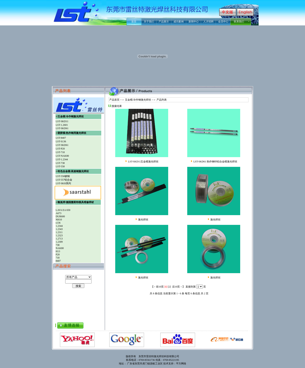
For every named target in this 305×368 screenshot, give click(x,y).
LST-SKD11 (62, 121)
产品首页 (114, 99)
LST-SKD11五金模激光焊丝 (143, 161)
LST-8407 (61, 137)
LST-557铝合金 (64, 179)
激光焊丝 (143, 219)
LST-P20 (60, 148)
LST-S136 (61, 141)
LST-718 (60, 152)
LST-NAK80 (62, 155)
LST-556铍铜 (63, 176)
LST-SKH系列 (63, 183)
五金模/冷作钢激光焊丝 (138, 99)
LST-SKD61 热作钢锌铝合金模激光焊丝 (215, 161)
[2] (169, 286)
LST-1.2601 (62, 124)
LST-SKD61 (62, 128)
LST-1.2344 (62, 159)
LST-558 (60, 166)
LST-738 (60, 163)
